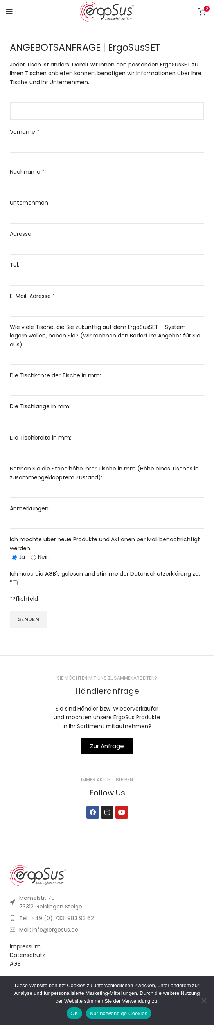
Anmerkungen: (107, 514)
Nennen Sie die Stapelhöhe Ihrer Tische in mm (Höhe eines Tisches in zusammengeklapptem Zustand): (107, 479)
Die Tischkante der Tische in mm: (107, 381)
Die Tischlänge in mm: (107, 412)
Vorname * (107, 138)
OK (74, 1013)
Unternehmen (107, 209)
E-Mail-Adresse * (107, 302)
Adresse (107, 240)
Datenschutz (27, 955)
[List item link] (107, 918)
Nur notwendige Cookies (118, 1013)
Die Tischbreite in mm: (107, 444)
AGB (15, 964)
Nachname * (107, 178)
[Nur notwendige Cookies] (204, 1000)
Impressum (25, 946)
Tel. (107, 271)
